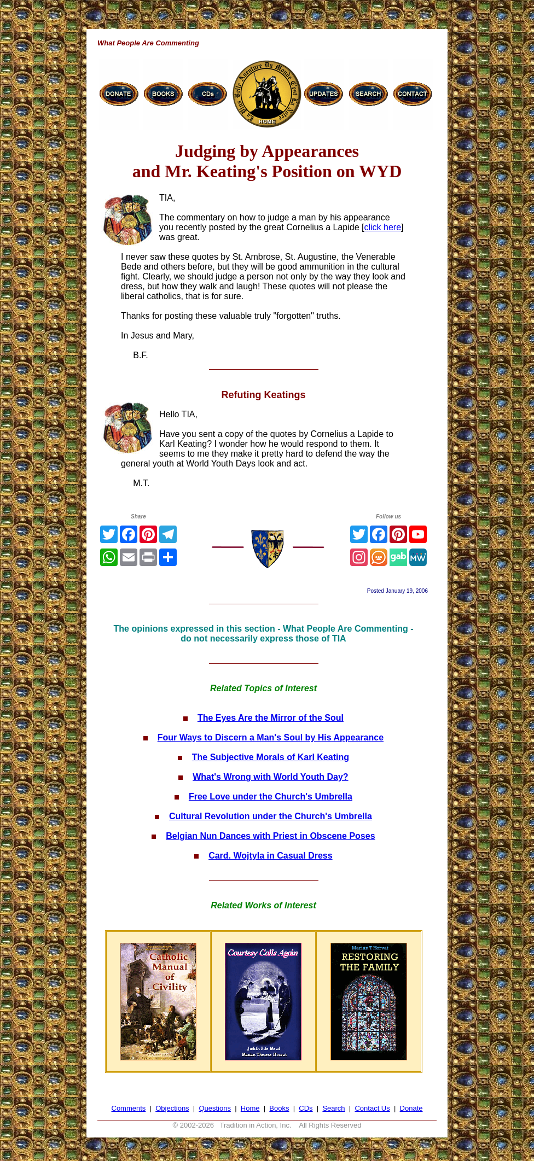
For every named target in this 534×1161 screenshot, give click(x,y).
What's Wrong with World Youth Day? (270, 776)
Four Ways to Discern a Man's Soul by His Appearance (271, 737)
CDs (305, 1108)
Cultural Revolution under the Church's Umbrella (270, 816)
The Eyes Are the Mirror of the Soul (271, 717)
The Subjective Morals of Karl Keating (270, 757)
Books (279, 1108)
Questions (215, 1108)
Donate (411, 1108)
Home (250, 1108)
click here (382, 227)
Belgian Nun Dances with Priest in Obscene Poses (270, 836)
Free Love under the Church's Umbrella (270, 796)
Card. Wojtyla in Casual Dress (270, 855)
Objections (172, 1108)
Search (333, 1108)
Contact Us (372, 1108)
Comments (129, 1108)
